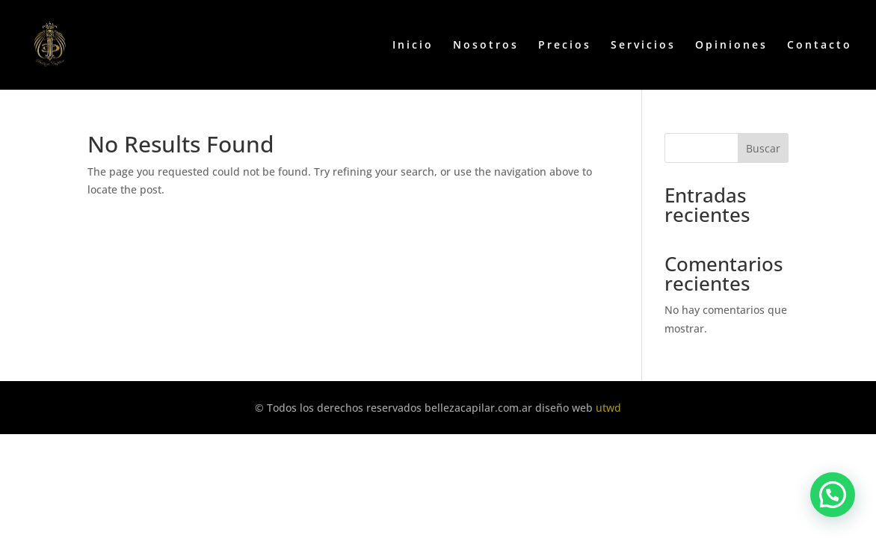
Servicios (643, 46)
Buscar (763, 148)
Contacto (819, 46)
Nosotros (486, 46)
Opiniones (731, 46)
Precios (564, 46)
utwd (608, 408)
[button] (832, 494)
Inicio (413, 46)
